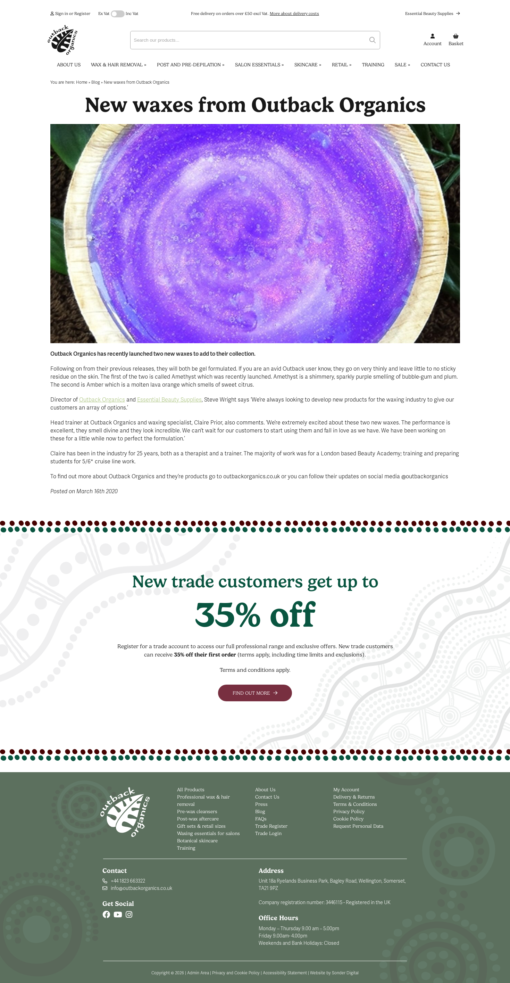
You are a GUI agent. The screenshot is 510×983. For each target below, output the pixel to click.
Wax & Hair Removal (119, 64)
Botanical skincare (197, 840)
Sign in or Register (70, 13)
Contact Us (435, 64)
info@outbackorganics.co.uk (141, 888)
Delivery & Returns (354, 797)
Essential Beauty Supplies (432, 13)
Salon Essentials (259, 64)
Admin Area (198, 972)
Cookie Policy (348, 818)
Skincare (307, 64)
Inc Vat (132, 13)
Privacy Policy (349, 811)
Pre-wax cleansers (198, 811)
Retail (342, 64)
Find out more (255, 693)
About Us (69, 64)
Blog (260, 811)
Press (261, 804)
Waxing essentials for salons (208, 833)
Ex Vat (104, 13)
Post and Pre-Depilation (191, 64)
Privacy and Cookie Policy (236, 972)
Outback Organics (102, 399)
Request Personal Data (358, 826)
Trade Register (271, 826)
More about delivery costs (294, 13)
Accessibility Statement (285, 972)
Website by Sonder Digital (334, 972)
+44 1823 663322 (128, 881)
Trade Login (268, 833)
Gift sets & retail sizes (201, 826)
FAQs (261, 818)
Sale (402, 64)
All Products (190, 789)
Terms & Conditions (355, 804)
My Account (346, 789)
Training (373, 64)
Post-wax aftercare (198, 818)
